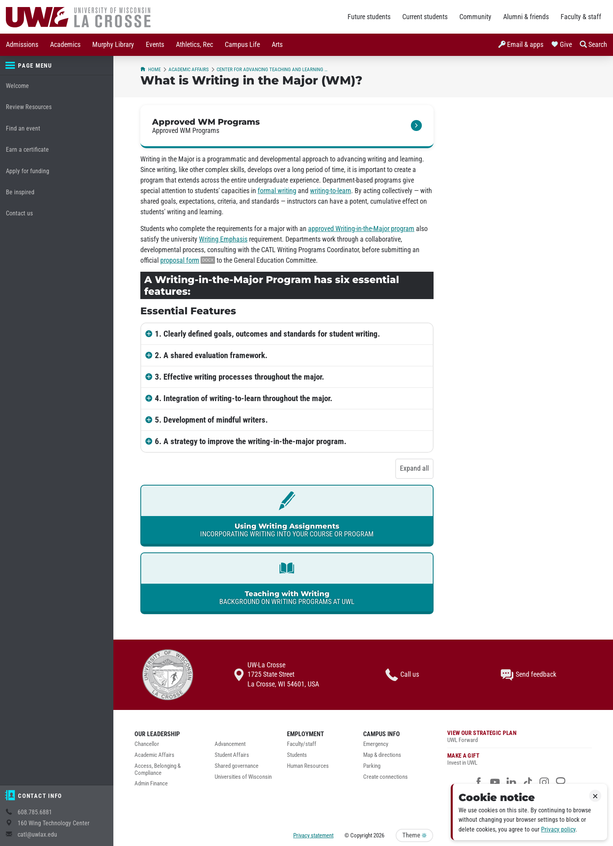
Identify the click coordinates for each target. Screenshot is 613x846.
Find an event (23, 128)
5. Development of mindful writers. (211, 420)
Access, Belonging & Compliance (157, 769)
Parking (371, 766)
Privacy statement (313, 835)
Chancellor (146, 744)
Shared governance (236, 766)
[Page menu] (56, 65)
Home (150, 69)
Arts (277, 44)
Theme (414, 835)
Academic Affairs (188, 69)
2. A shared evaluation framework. (211, 355)
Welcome (17, 86)
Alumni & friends (526, 17)
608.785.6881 (35, 812)
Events (155, 44)
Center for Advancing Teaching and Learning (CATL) (272, 69)
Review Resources (29, 107)
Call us (402, 675)
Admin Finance (151, 783)
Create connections (385, 777)
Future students (369, 17)
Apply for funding (27, 171)
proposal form (179, 260)
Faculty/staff (301, 744)
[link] (287, 126)
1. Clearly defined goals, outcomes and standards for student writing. (267, 334)
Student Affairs (232, 755)
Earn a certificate (27, 149)
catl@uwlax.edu (37, 834)
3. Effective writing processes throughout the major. (239, 377)
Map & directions (382, 755)
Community (475, 17)
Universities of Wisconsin (243, 777)
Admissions (22, 44)
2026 (378, 835)
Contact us (19, 213)
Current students (425, 17)
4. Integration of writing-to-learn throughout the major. (243, 398)
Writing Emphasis (223, 239)
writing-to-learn (330, 191)
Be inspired (20, 192)
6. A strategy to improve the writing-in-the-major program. (250, 441)
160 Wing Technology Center (54, 823)
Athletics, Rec (194, 44)
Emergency (375, 744)
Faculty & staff (581, 17)
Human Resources (308, 766)
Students (297, 755)
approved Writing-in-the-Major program (361, 229)
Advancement (230, 744)
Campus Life (242, 44)
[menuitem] (22, 45)
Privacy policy (558, 829)
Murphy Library (113, 44)
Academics (65, 44)
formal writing (277, 191)
